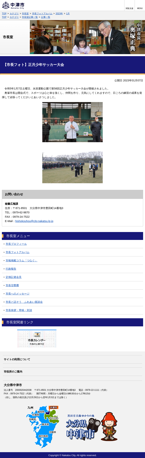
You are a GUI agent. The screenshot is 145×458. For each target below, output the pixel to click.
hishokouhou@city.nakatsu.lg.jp (34, 221)
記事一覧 (45, 17)
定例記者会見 (14, 277)
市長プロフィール (16, 243)
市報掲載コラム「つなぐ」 (21, 260)
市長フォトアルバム (42, 13)
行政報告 (11, 268)
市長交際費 (12, 285)
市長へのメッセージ (17, 293)
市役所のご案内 (13, 371)
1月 (68, 13)
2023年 (59, 13)
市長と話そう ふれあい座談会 (24, 301)
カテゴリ (14, 13)
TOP (4, 13)
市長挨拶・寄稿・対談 (19, 310)
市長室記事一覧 (30, 17)
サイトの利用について (17, 359)
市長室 (25, 13)
